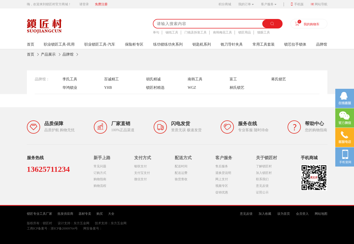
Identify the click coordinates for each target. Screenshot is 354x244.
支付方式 (142, 157)
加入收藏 (265, 214)
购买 (99, 214)
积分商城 (225, 4)
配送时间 (181, 166)
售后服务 (221, 166)
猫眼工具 (263, 32)
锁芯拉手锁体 (295, 44)
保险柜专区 (134, 44)
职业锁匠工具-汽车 (99, 44)
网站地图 (321, 214)
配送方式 (183, 157)
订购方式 (100, 173)
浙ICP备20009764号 (64, 228)
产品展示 (48, 54)
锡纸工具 (172, 32)
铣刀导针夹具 (232, 44)
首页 (30, 54)
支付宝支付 (142, 173)
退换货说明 (223, 173)
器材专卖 (85, 214)
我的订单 (244, 4)
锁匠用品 (244, 32)
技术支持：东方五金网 (111, 223)
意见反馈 (262, 186)
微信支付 (140, 179)
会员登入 (302, 214)
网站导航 (321, 4)
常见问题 (100, 166)
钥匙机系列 (201, 44)
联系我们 (262, 179)
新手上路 (102, 157)
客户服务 (267, 4)
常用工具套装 (264, 44)
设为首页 (283, 214)
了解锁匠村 (264, 166)
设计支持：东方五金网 (73, 223)
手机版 (299, 4)
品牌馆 (321, 44)
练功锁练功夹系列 (168, 44)
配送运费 (181, 173)
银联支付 (140, 166)
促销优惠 (221, 192)
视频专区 (221, 186)
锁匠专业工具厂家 (39, 214)
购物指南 (100, 179)
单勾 (156, 32)
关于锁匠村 (266, 157)
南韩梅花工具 (222, 32)
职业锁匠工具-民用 (59, 44)
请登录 (84, 4)
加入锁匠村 (264, 173)
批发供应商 (65, 214)
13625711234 (48, 169)
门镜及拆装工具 (196, 32)
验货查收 (181, 179)
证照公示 (262, 192)
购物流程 (100, 186)
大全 (111, 214)
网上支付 (221, 179)
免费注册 (101, 4)
